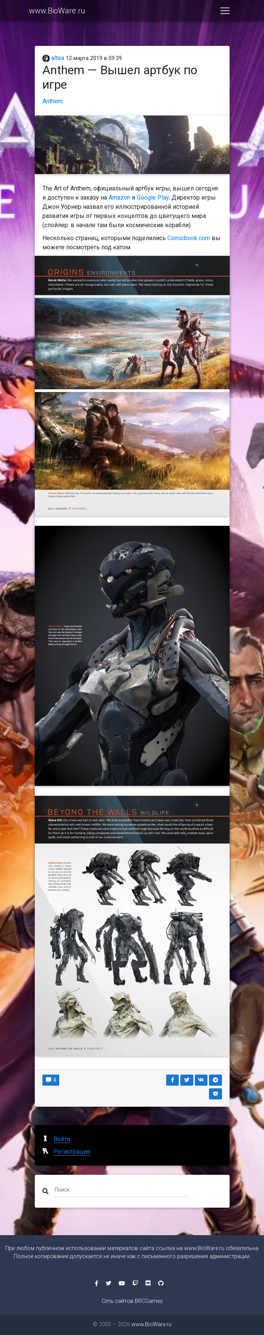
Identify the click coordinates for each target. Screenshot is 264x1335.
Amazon (119, 197)
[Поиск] (122, 1189)
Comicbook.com (188, 238)
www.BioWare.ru (57, 12)
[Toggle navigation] (225, 12)
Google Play (153, 197)
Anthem (52, 101)
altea (53, 58)
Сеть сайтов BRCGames (132, 1301)
